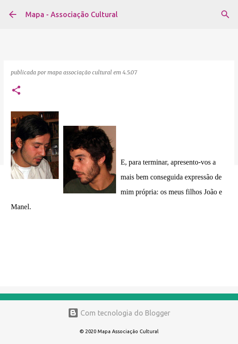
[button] (16, 91)
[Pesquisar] (225, 14)
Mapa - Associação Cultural (71, 14)
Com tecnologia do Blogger (119, 313)
